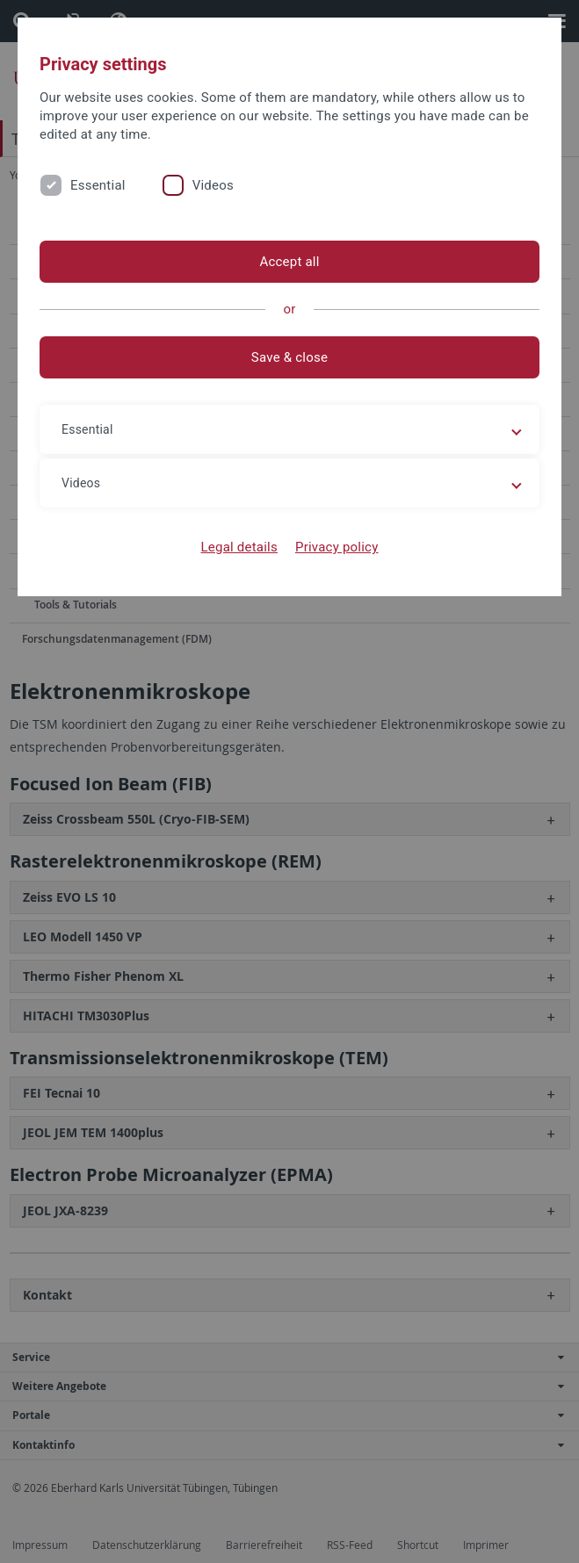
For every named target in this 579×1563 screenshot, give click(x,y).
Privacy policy (337, 547)
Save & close (289, 357)
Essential (98, 185)
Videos (213, 185)
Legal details (239, 547)
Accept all (289, 262)
